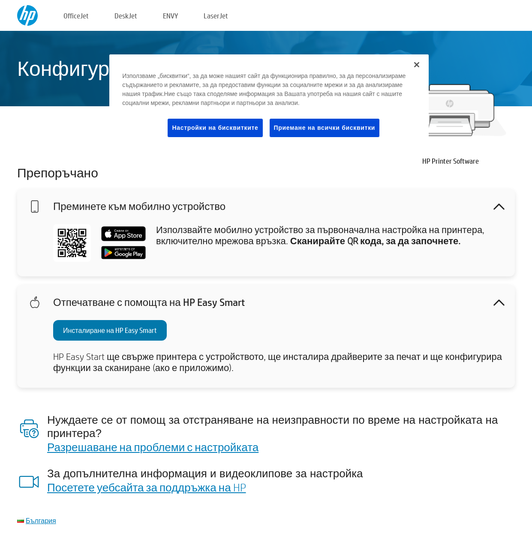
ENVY (170, 16)
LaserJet (216, 16)
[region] (269, 102)
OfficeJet (76, 16)
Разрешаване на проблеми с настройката (152, 447)
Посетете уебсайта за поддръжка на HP (146, 487)
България (41, 520)
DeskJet (125, 16)
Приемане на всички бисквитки (325, 127)
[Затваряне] (416, 64)
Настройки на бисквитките (215, 127)
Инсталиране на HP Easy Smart (110, 330)
